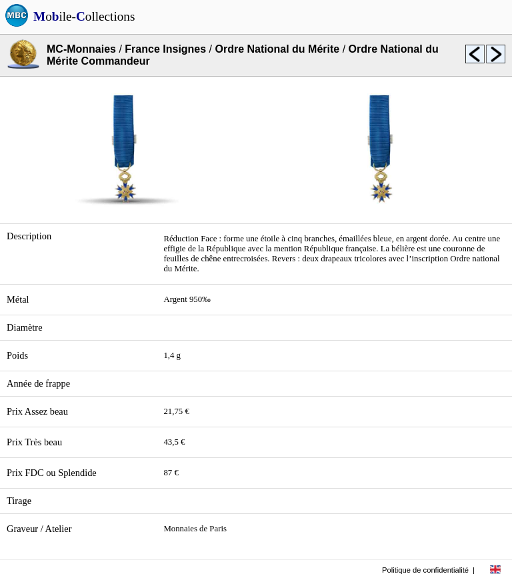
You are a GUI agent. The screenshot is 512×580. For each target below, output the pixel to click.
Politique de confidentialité (425, 570)
